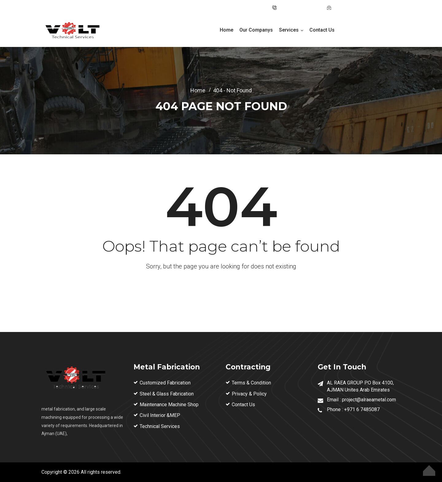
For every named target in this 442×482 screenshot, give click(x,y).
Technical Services (160, 426)
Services (289, 30)
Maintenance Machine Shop (169, 404)
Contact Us (322, 30)
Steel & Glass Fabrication (167, 394)
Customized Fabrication (165, 383)
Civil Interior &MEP (160, 415)
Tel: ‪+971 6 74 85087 (300, 7)
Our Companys (256, 30)
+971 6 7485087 (362, 409)
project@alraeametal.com (360, 7)
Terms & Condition (251, 383)
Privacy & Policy (249, 394)
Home (226, 30)
